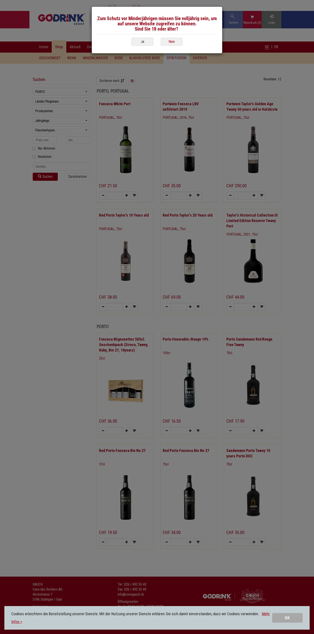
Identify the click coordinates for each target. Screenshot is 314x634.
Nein (172, 42)
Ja (142, 42)
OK (287, 617)
